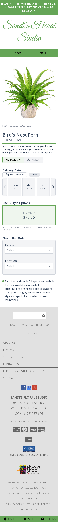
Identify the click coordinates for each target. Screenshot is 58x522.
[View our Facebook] (23, 389)
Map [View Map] (29, 519)
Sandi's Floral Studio (29, 32)
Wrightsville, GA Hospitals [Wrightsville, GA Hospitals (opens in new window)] (29, 487)
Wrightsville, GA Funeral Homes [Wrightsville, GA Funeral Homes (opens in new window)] (28, 482)
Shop (14, 52)
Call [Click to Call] (9, 519)
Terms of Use (29, 509)
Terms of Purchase (38, 504)
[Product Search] (29, 315)
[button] (29, 449)
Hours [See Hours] (48, 519)
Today (34, 174)
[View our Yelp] (34, 389)
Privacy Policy (15, 504)
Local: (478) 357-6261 (29, 414)
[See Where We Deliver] (29, 333)
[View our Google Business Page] (29, 389)
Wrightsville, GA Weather (22, 493)
